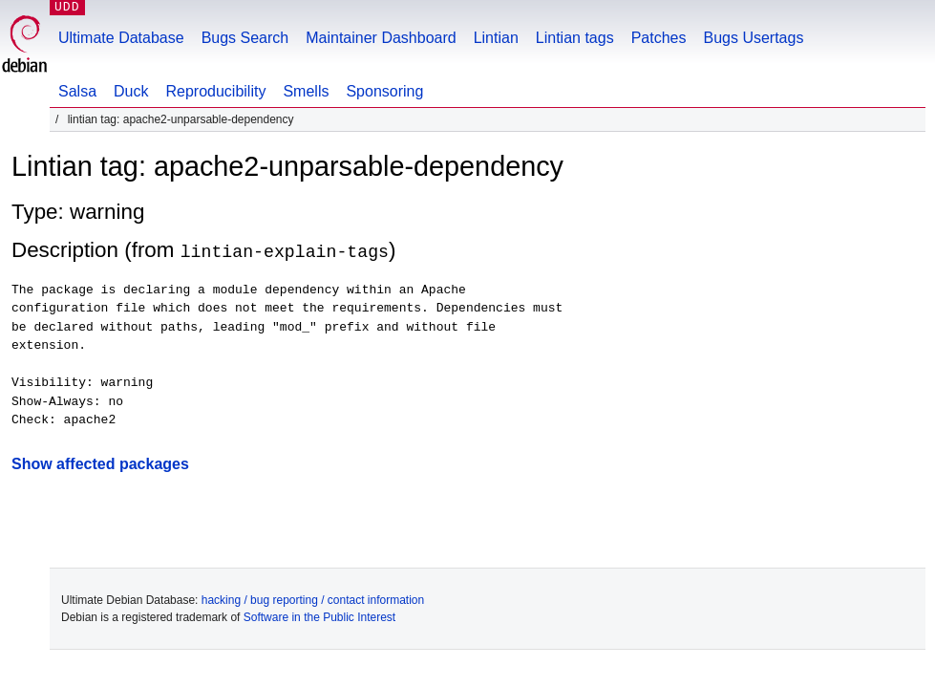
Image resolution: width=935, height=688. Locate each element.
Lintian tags (575, 38)
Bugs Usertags (753, 38)
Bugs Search (245, 38)
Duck (131, 91)
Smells (306, 91)
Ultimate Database (121, 38)
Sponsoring (384, 91)
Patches (659, 38)
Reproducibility (215, 91)
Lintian (496, 38)
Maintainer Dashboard (381, 38)
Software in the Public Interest (319, 616)
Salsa (77, 91)
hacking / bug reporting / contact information (313, 599)
